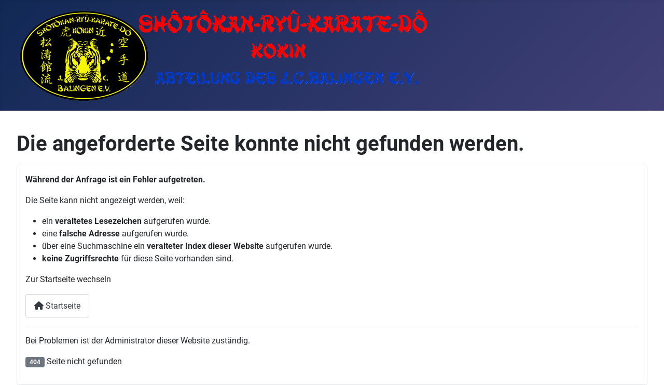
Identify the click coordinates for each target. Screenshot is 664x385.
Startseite (57, 306)
